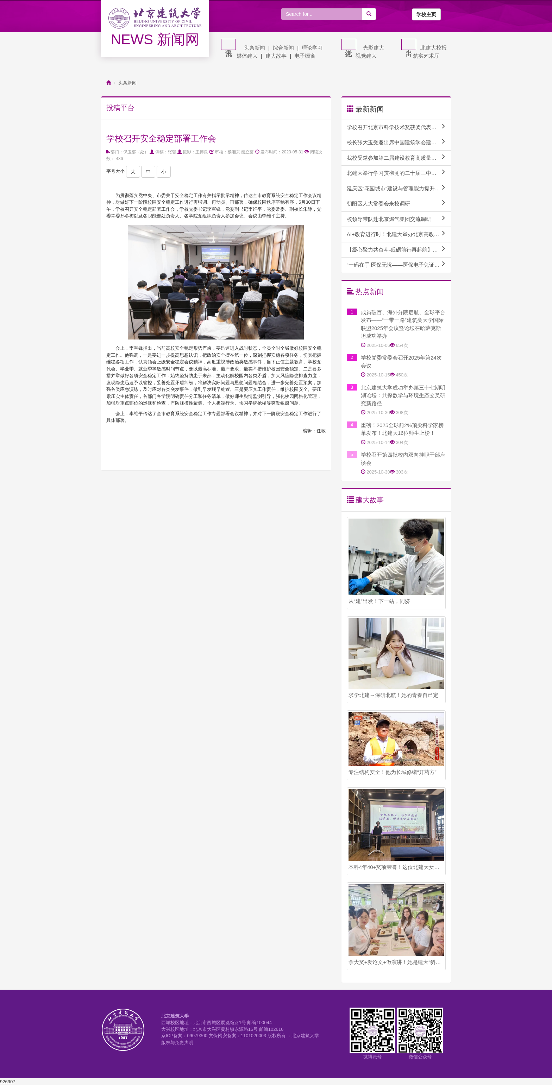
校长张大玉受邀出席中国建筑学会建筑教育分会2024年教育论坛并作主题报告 (399, 142)
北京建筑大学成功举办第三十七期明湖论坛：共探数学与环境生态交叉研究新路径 (403, 395)
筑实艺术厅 (426, 56)
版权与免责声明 (177, 1042)
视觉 (348, 44)
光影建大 (373, 48)
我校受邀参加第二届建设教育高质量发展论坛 (399, 157)
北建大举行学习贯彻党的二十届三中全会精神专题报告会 (399, 173)
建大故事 (276, 56)
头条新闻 (254, 48)
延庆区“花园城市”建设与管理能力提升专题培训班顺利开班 (399, 188)
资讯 (228, 44)
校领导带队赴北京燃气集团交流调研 (396, 219)
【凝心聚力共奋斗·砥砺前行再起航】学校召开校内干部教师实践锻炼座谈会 (399, 249)
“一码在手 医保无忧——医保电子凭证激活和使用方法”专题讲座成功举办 (399, 264)
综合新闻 (283, 48)
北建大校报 (433, 48)
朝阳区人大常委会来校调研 (396, 203)
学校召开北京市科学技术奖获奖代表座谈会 (397, 127)
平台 (408, 44)
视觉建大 (366, 56)
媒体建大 (247, 56)
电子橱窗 (304, 56)
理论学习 (312, 48)
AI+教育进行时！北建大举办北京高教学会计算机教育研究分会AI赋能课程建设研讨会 (399, 234)
